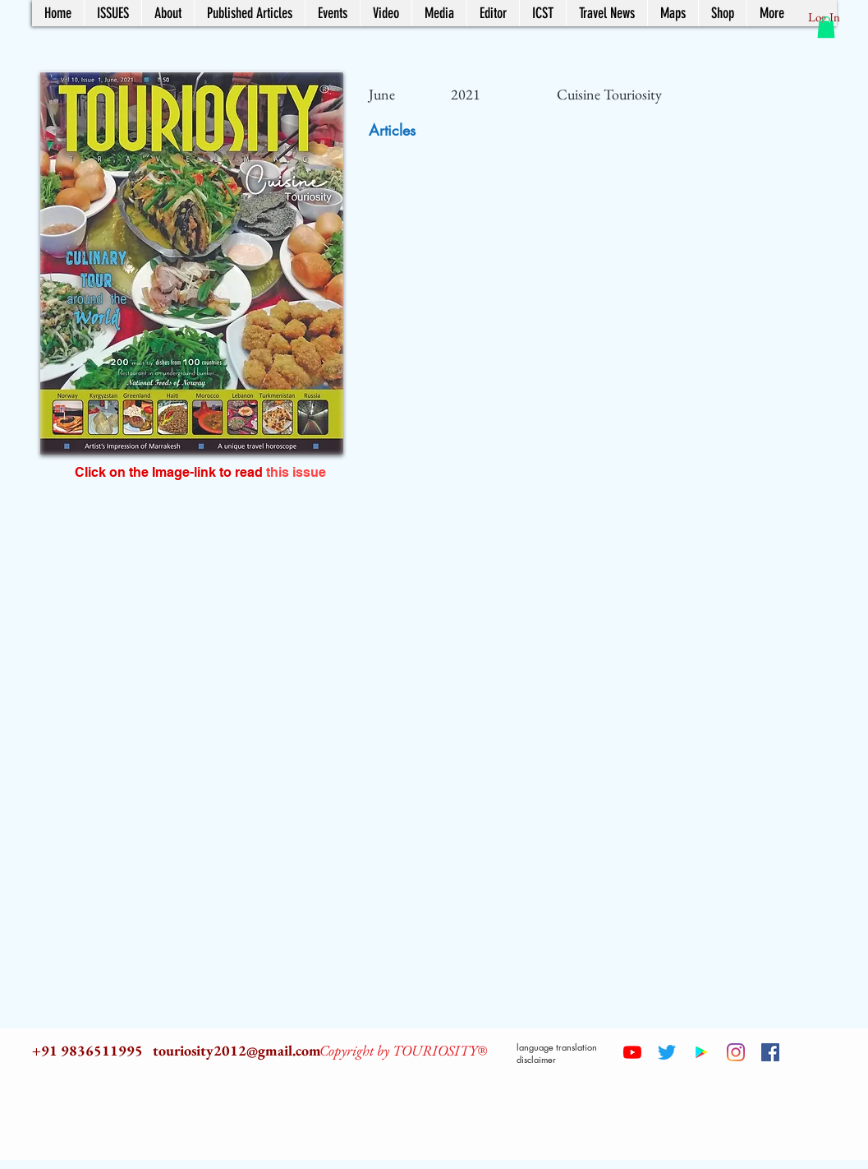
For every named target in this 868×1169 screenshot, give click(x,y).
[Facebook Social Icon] (770, 1052)
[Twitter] (667, 1052)
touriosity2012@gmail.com (237, 1050)
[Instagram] (736, 1052)
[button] (826, 27)
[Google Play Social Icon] (701, 1052)
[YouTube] (632, 1052)
